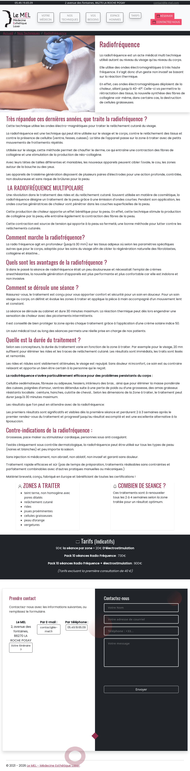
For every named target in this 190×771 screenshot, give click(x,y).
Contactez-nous (166, 22)
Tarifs (135, 15)
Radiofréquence (55, 33)
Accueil (8, 33)
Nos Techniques (28, 33)
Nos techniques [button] (70, 17)
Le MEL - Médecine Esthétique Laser (53, 765)
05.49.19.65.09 (76, 627)
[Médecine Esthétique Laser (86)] (16, 19)
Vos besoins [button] (93, 17)
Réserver (164, 16)
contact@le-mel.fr (48, 629)
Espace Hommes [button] (115, 17)
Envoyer (141, 689)
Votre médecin (46, 17)
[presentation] (133, 678)
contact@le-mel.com (166, 3)
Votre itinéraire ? (21, 647)
